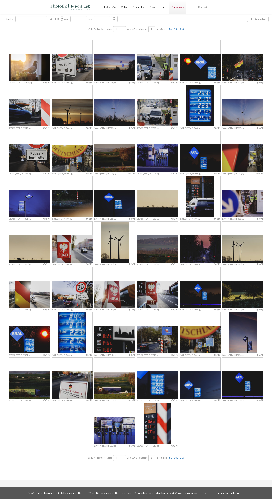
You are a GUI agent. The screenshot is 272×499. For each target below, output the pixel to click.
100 (176, 28)
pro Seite (170, 29)
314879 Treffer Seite (100, 29)
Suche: (10, 19)
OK (204, 493)
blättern (143, 29)
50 (170, 28)
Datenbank (178, 7)
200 (182, 28)
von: (66, 19)
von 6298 (132, 29)
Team (153, 7)
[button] (114, 19)
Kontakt (202, 7)
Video (124, 7)
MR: (57, 19)
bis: (89, 19)
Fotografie (110, 7)
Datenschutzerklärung (228, 493)
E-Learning (139, 7)
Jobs (163, 7)
